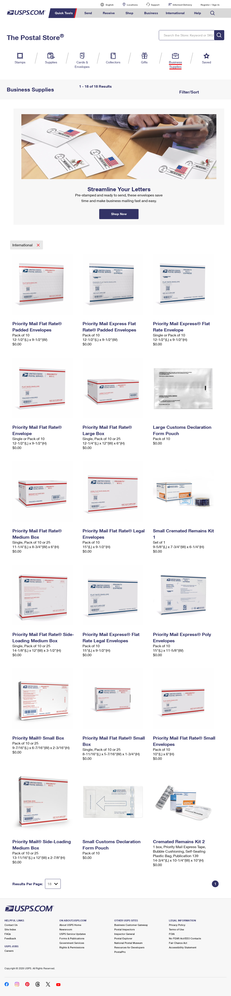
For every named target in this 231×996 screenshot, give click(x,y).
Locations (132, 4)
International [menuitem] (175, 13)
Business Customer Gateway (131, 924)
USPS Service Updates (72, 933)
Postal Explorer (123, 938)
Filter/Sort (188, 91)
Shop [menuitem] (129, 13)
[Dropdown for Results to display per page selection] (53, 884)
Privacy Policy (177, 924)
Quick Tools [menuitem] (64, 13)
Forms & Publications (71, 938)
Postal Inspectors (124, 929)
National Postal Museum (128, 942)
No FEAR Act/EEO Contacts (185, 938)
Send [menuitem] (88, 13)
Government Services (71, 942)
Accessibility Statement (182, 947)
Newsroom (65, 929)
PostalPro (120, 951)
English (105, 4)
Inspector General (124, 933)
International (23, 245)
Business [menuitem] (151, 13)
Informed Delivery (182, 4)
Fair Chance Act (178, 942)
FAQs (7, 933)
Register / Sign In (210, 4)
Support (155, 4)
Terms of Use (176, 929)
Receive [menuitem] (109, 13)
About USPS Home (70, 924)
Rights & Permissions (71, 947)
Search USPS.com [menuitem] (212, 13)
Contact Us (11, 924)
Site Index (10, 929)
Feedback (10, 938)
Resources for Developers (129, 947)
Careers (8, 950)
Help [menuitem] (197, 13)
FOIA (172, 933)
